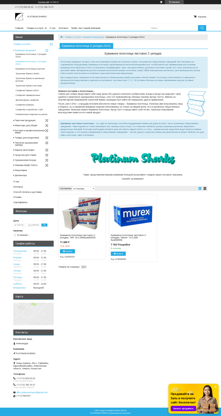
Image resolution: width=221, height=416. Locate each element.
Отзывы (17, 197)
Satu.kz (124, 410)
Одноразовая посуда (25, 160)
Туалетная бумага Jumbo (27, 73)
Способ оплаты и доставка (27, 192)
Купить (69, 251)
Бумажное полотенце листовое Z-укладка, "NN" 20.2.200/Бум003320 (78, 236)
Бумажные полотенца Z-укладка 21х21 (31, 55)
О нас (53, 28)
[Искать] (202, 28)
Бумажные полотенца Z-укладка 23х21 (31, 62)
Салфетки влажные (25, 105)
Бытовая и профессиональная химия (30, 131)
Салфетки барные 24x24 (27, 90)
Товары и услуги (34, 28)
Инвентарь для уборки (26, 125)
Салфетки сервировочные (28, 95)
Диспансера (21, 175)
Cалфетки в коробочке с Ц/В (29, 109)
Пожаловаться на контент (120, 413)
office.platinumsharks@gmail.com (32, 392)
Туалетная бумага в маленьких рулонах (30, 79)
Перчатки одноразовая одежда (26, 144)
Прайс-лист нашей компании (85, 28)
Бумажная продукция (93, 37)
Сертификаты (20, 202)
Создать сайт (43, 2)
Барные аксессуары (24, 150)
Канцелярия (21, 170)
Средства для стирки (25, 155)
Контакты (63, 28)
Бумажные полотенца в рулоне (30, 69)
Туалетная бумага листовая (29, 86)
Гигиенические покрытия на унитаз (31, 114)
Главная (19, 28)
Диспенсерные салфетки (27, 100)
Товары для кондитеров (27, 137)
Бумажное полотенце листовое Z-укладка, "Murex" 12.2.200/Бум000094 (129, 237)
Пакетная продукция (25, 120)
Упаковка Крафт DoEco (26, 165)
